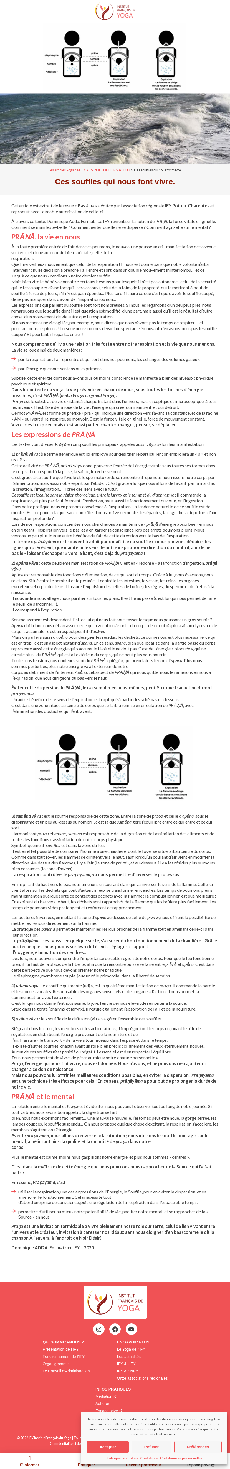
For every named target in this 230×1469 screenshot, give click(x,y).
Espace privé (106, 1411)
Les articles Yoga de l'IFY (67, 170)
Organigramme (56, 1364)
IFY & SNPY (127, 1371)
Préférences (198, 1447)
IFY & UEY (126, 1364)
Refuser (151, 1447)
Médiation (103, 1396)
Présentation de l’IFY (61, 1349)
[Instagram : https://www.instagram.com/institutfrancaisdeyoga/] (98, 1329)
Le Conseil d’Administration (66, 1371)
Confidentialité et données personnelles (171, 1458)
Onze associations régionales (142, 1378)
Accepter (108, 1447)
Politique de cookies (122, 1458)
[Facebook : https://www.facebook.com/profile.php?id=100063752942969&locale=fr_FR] (115, 1329)
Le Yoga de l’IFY (131, 1349)
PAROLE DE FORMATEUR (110, 170)
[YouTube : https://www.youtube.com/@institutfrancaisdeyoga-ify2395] (131, 1329)
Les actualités (129, 1356)
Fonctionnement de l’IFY (64, 1356)
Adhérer (102, 1403)
